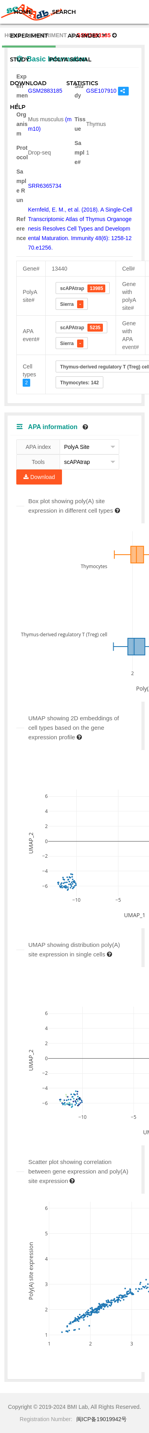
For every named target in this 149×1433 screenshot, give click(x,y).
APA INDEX (87, 35)
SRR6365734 (45, 186)
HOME (23, 11)
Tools (38, 462)
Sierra (71, 304)
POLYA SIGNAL (70, 59)
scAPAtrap (82, 288)
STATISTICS (82, 83)
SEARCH (64, 11)
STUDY (19, 59)
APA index (38, 447)
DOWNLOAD (28, 83)
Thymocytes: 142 (79, 382)
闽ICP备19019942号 (101, 1419)
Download (39, 477)
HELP (17, 107)
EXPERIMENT (29, 35)
